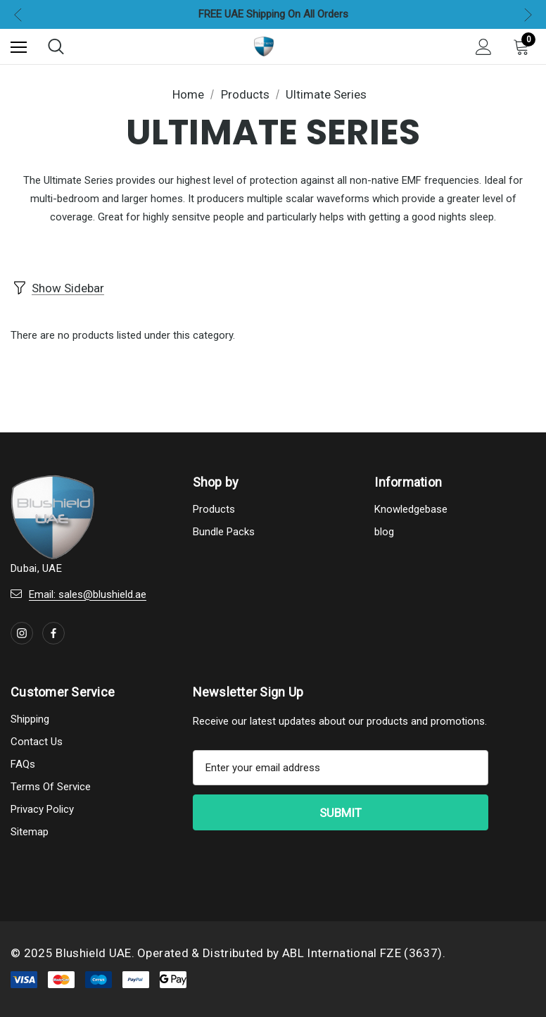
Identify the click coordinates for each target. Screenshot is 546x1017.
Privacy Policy (42, 807)
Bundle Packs (224, 529)
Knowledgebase (410, 507)
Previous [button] (18, 14)
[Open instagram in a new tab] (22, 631)
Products (214, 507)
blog (384, 529)
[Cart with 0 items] (524, 46)
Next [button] (528, 14)
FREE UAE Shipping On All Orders (273, 14)
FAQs (23, 762)
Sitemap (30, 829)
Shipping (30, 717)
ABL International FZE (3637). (363, 951)
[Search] (56, 46)
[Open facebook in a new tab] (53, 631)
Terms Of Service (51, 784)
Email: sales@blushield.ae (87, 592)
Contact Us (37, 739)
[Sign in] (484, 47)
